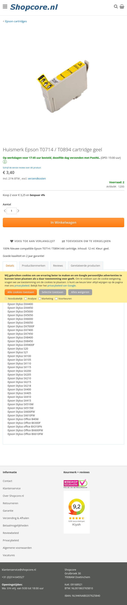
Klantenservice (12, 488)
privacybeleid (22, 285)
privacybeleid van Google (61, 285)
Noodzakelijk (15, 298)
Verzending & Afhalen (16, 518)
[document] (64, 287)
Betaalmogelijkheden (15, 525)
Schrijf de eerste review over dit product (22, 167)
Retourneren (10, 503)
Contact (7, 481)
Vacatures (9, 555)
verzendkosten (37, 178)
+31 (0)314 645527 (13, 577)
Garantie (8, 510)
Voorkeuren (65, 298)
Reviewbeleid (11, 533)
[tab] (10, 266)
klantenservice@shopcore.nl (19, 569)
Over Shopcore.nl (13, 496)
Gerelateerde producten (85, 265)
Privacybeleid (11, 540)
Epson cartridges (16, 21)
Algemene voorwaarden (17, 547)
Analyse (32, 298)
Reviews (58, 265)
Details (10, 265)
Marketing (47, 298)
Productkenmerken (34, 265)
